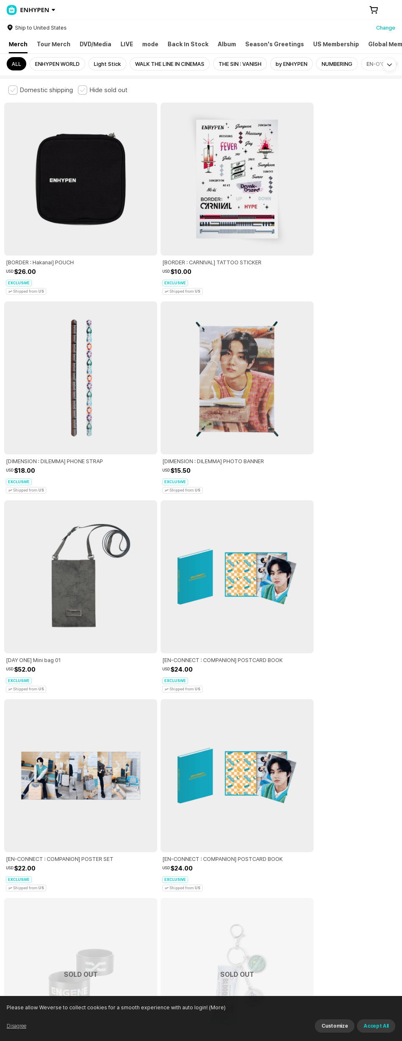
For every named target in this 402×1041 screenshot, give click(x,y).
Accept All (376, 1026)
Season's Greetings (274, 44)
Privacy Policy (269, 901)
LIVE (127, 44)
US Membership (336, 44)
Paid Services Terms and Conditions (110, 901)
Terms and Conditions (31, 901)
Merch (18, 44)
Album (227, 44)
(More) (217, 1007)
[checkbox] (40, 90)
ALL (16, 64)
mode (150, 44)
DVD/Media (95, 44)
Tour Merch (53, 44)
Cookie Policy (311, 901)
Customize (335, 1026)
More (201, 843)
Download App (372, 987)
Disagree (16, 1026)
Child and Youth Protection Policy (203, 901)
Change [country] (385, 28)
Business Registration (135, 938)
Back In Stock (188, 44)
